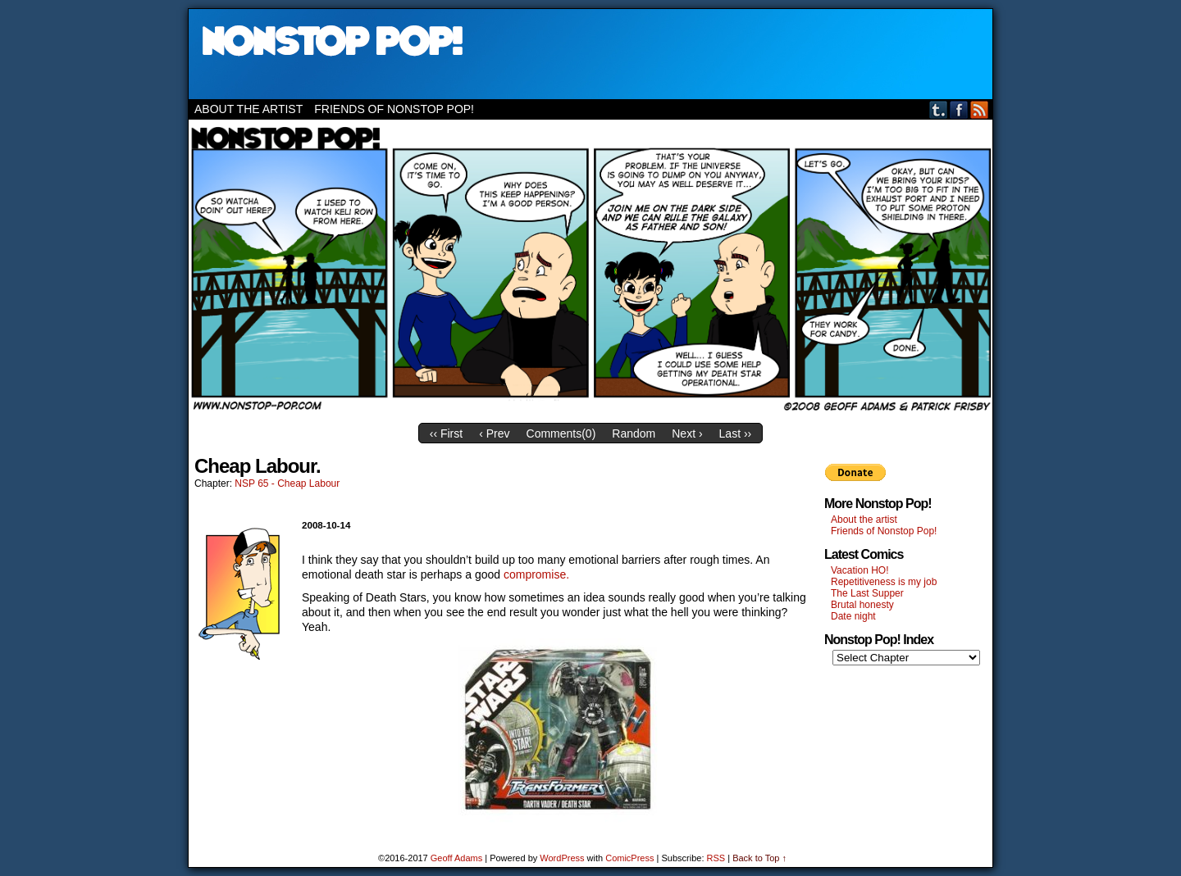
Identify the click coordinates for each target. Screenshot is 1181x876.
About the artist (248, 109)
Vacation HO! (859, 570)
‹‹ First (446, 433)
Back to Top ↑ (759, 858)
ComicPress (629, 858)
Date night (853, 616)
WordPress (562, 858)
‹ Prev (494, 433)
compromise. (536, 574)
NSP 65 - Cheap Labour (287, 483)
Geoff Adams (456, 858)
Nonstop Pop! (590, 54)
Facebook (959, 109)
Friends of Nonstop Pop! (394, 109)
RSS (979, 109)
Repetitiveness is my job (884, 582)
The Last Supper (867, 593)
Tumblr (938, 109)
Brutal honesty (862, 604)
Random (633, 433)
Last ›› (735, 433)
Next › (687, 433)
